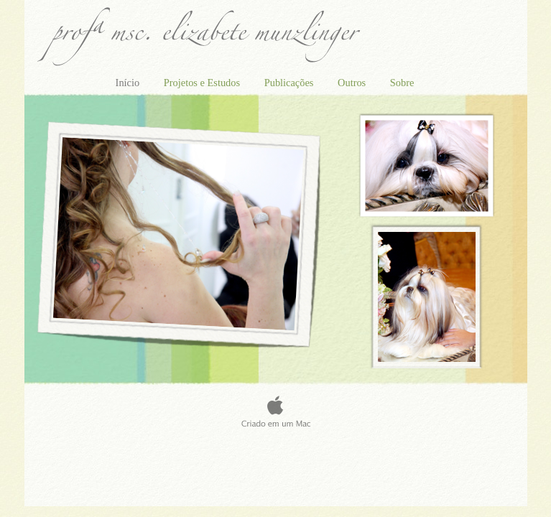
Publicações (290, 82)
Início (129, 82)
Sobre (402, 82)
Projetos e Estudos (203, 82)
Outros (353, 82)
